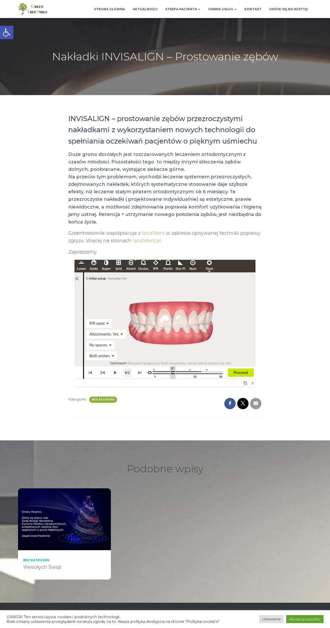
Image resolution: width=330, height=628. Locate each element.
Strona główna (109, 9)
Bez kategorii (103, 399)
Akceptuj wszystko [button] (304, 619)
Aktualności (145, 9)
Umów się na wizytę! (288, 9)
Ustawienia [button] (271, 619)
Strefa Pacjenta (182, 9)
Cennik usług (222, 9)
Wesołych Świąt (42, 567)
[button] (6, 32)
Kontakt (252, 9)
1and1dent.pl (147, 241)
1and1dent (153, 233)
